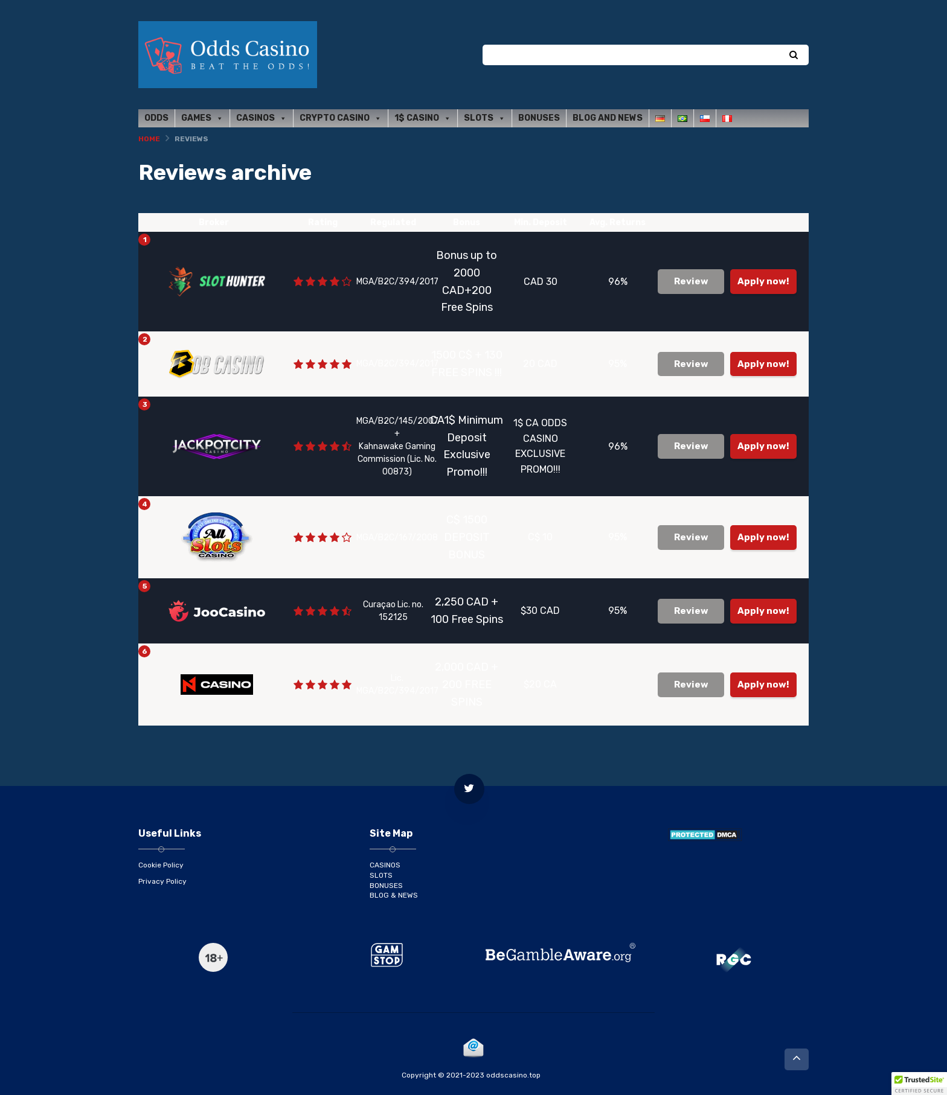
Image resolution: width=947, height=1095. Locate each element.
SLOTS (381, 875)
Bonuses (539, 118)
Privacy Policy (162, 881)
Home (149, 139)
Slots (485, 118)
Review (691, 281)
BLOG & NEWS (394, 895)
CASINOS (385, 865)
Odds (156, 118)
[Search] (793, 55)
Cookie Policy (161, 865)
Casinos (261, 118)
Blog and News (608, 118)
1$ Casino (422, 118)
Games (202, 118)
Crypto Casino (341, 118)
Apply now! (763, 281)
